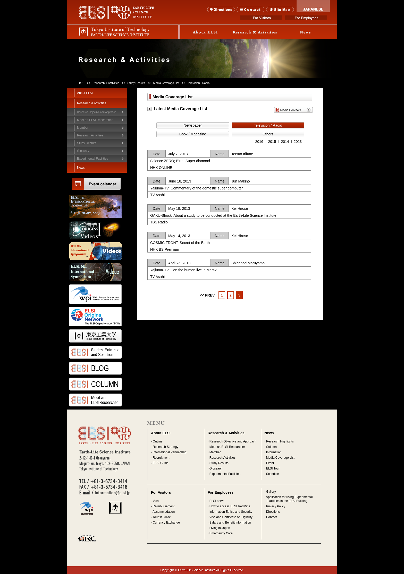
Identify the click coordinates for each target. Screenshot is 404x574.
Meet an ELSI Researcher (95, 120)
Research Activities (222, 457)
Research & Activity (255, 32)
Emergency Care (221, 533)
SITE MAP (280, 9)
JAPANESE (313, 6)
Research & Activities (105, 82)
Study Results (219, 463)
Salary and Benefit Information (230, 522)
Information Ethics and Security (230, 512)
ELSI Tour (273, 468)
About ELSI (205, 32)
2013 (298, 142)
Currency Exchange (166, 522)
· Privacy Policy (274, 506)
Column (271, 447)
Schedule (272, 474)
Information (274, 452)
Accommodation (164, 512)
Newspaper (193, 125)
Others (268, 134)
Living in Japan (219, 528)
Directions (221, 9)
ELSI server (217, 501)
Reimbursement (164, 506)
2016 (259, 142)
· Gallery (270, 491)
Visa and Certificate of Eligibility (230, 517)
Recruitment (161, 457)
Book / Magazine (192, 134)
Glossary (83, 151)
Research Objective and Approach (96, 112)
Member (215, 452)
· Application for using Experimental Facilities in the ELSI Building (288, 499)
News (305, 32)
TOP (81, 82)
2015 (272, 142)
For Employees (306, 17)
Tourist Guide (162, 517)
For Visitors (261, 17)
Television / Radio (268, 125)
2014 (285, 142)
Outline (158, 441)
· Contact (270, 517)
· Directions (272, 512)
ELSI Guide (161, 463)
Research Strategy (165, 447)
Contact (251, 9)
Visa (156, 501)
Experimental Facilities (92, 158)
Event (270, 463)
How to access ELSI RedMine (229, 506)
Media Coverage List (280, 457)
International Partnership (170, 452)
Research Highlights (280, 441)
